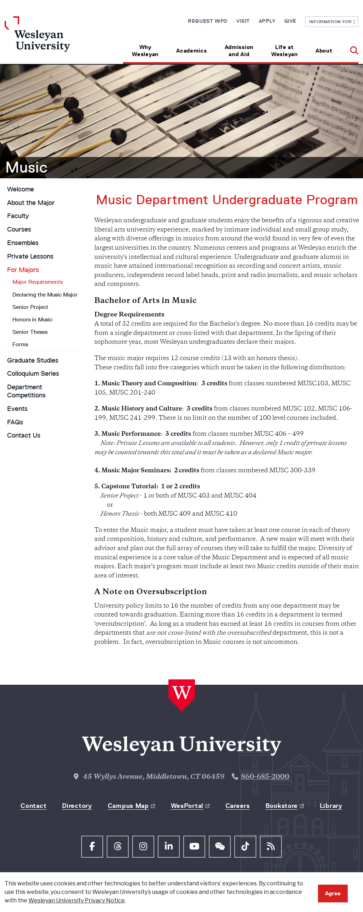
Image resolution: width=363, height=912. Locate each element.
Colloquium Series (33, 374)
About (324, 50)
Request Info (208, 21)
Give (290, 21)
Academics (191, 50)
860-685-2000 (265, 777)
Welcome (20, 189)
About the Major (31, 203)
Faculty (18, 216)
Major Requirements (37, 281)
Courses (19, 229)
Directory (77, 806)
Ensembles (23, 243)
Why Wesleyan (145, 51)
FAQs (15, 422)
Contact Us (23, 435)
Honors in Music (32, 319)
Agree (333, 893)
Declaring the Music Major (45, 294)
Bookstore (282, 806)
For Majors (23, 270)
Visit (243, 21)
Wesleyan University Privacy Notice (76, 900)
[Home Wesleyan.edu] (49, 40)
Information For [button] (332, 21)
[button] (349, 48)
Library (331, 806)
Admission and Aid (239, 51)
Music (26, 167)
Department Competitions (26, 391)
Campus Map (128, 806)
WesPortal (187, 806)
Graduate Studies (32, 360)
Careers (237, 806)
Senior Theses (30, 332)
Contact (33, 806)
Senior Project (30, 307)
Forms (20, 344)
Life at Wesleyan (284, 51)
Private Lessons (30, 256)
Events (17, 409)
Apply (267, 21)
